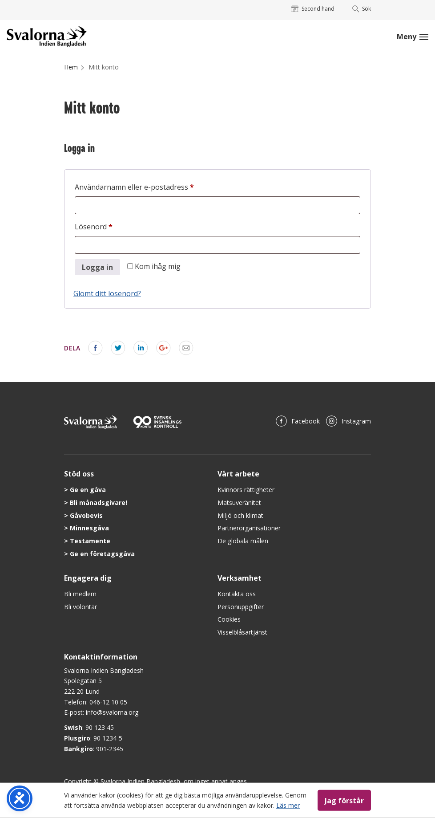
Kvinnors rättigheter (246, 489)
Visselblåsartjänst (242, 632)
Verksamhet (240, 578)
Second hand (312, 8)
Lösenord (115, 226)
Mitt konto (104, 67)
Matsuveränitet (239, 502)
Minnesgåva (89, 528)
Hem (71, 67)
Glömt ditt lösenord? (107, 293)
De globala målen (243, 541)
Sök (361, 8)
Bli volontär (80, 606)
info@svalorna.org (112, 712)
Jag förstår (344, 800)
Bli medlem (80, 594)
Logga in (97, 267)
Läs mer (288, 805)
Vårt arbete (238, 474)
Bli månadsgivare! (98, 502)
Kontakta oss (237, 594)
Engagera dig (88, 578)
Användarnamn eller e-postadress (156, 186)
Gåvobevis (86, 515)
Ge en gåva (88, 489)
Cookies (229, 619)
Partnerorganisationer (249, 528)
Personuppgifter (241, 606)
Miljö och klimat (240, 515)
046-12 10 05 (108, 702)
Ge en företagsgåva (102, 553)
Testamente (90, 541)
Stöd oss (79, 474)
